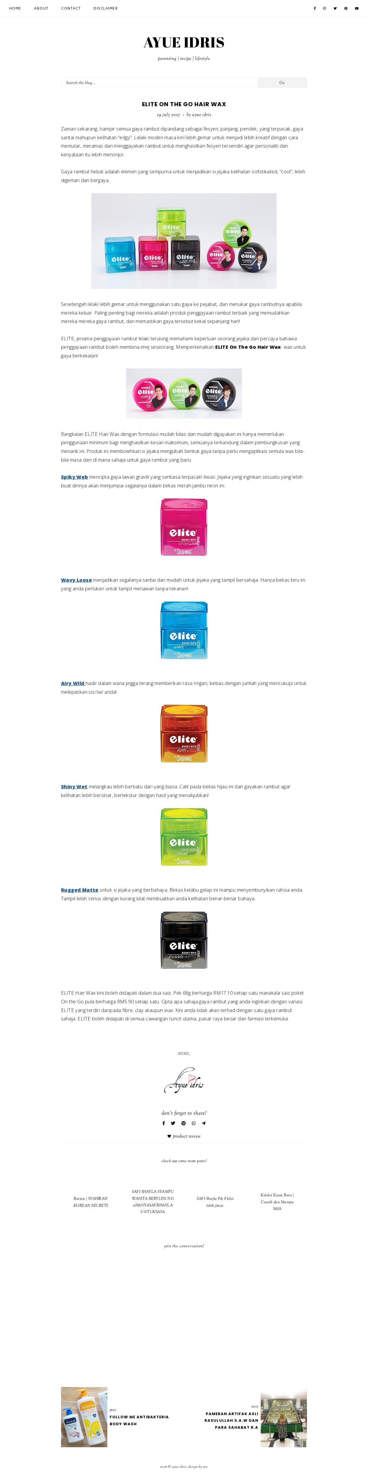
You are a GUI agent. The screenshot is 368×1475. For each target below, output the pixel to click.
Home (15, 8)
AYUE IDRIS (184, 42)
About (41, 8)
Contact (71, 8)
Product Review (187, 1137)
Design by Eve (197, 1467)
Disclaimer (106, 8)
